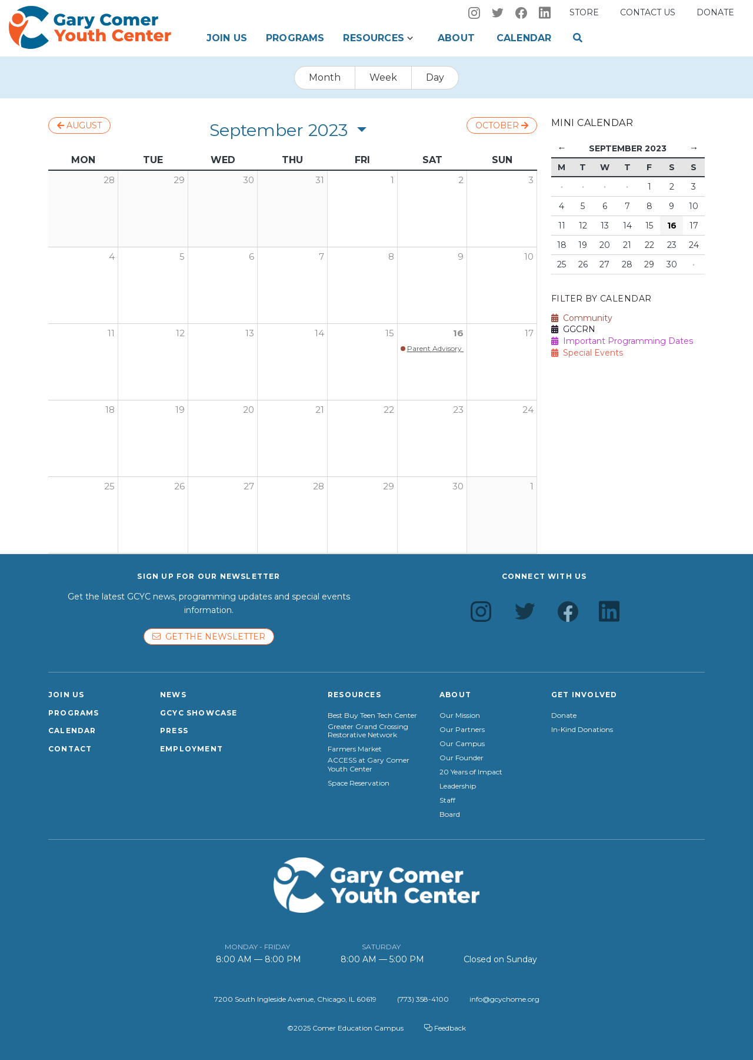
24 (528, 409)
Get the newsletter (208, 636)
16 (458, 333)
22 (389, 409)
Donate (715, 12)
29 (388, 486)
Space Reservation (358, 783)
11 (111, 333)
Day (435, 77)
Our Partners (462, 730)
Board (449, 814)
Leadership (457, 786)
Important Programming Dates (622, 341)
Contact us (647, 12)
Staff (447, 800)
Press (174, 730)
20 (248, 409)
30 (458, 486)
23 (458, 409)
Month (325, 77)
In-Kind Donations (582, 730)
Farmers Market (355, 749)
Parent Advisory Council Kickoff (460, 348)
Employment (191, 748)
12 (180, 333)
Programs (295, 38)
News (173, 694)
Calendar (524, 38)
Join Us (226, 38)
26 (179, 486)
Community (581, 318)
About (456, 38)
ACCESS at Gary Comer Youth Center (368, 764)
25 (109, 486)
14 (319, 333)
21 (319, 409)
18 (110, 409)
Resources (373, 38)
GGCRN (573, 329)
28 (318, 486)
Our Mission (459, 715)
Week (383, 77)
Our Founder (461, 758)
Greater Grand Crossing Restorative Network (368, 731)
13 (249, 333)
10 (529, 256)
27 (249, 486)
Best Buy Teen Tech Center (372, 715)
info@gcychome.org (504, 999)
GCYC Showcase (199, 712)
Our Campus (462, 744)
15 (389, 333)
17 (529, 333)
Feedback (445, 1027)
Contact (70, 748)
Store (584, 12)
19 (180, 409)
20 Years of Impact (470, 772)
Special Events (587, 352)
